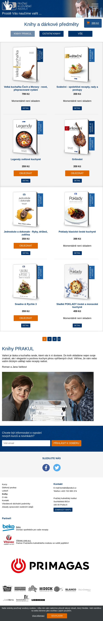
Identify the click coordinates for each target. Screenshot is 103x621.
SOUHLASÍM (57, 616)
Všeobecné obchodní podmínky (16, 503)
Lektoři (5, 491)
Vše (80, 33)
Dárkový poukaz (9, 487)
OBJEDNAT (25, 173)
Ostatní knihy (51, 33)
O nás (4, 497)
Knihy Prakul (23, 33)
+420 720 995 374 (69, 491)
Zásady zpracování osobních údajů (17, 507)
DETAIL (26, 108)
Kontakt (5, 500)
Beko (18, 527)
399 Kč (95, 23)
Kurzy (4, 484)
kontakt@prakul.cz (68, 488)
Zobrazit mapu (63, 509)
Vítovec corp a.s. (23, 540)
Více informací (38, 616)
